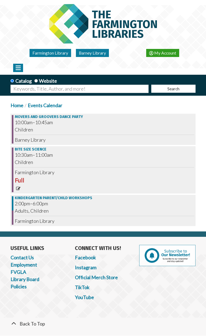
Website (48, 81)
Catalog (23, 81)
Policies (18, 286)
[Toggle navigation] (18, 68)
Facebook (85, 257)
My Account (162, 52)
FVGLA (18, 272)
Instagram (85, 267)
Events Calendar (45, 105)
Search (173, 88)
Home (16, 105)
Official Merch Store (96, 277)
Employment (23, 265)
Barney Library (92, 52)
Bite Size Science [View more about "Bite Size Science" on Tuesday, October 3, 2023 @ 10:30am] (30, 149)
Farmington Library (50, 52)
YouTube (84, 297)
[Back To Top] (103, 324)
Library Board (24, 279)
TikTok (82, 287)
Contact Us (22, 257)
